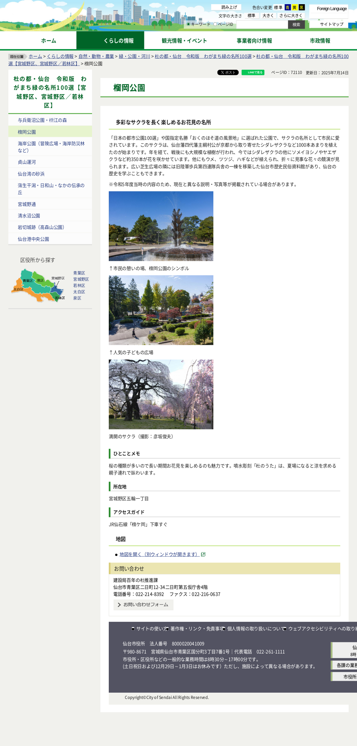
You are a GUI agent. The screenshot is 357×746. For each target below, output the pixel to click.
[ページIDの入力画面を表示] (215, 24)
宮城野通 (27, 204)
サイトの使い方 (152, 628)
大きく (268, 15)
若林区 (79, 285)
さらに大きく (291, 15)
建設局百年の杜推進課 (135, 580)
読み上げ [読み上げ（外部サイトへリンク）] (229, 7)
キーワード (199, 24)
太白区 (79, 291)
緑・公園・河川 (134, 56)
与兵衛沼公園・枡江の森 (42, 119)
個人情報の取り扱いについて (256, 628)
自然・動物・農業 (96, 56)
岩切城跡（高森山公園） (42, 227)
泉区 (77, 298)
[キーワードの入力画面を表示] (188, 24)
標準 (278, 7)
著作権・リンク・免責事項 (197, 628)
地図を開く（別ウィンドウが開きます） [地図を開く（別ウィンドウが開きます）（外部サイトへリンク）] (160, 554)
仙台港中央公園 (33, 238)
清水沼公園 (29, 215)
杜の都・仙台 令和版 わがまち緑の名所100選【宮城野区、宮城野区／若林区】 (50, 92)
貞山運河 (27, 162)
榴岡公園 (27, 131)
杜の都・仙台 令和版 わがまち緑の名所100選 (203, 56)
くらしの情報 (60, 56)
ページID (223, 24)
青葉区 (79, 273)
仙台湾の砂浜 (31, 173)
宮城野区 (81, 279)
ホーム (35, 56)
